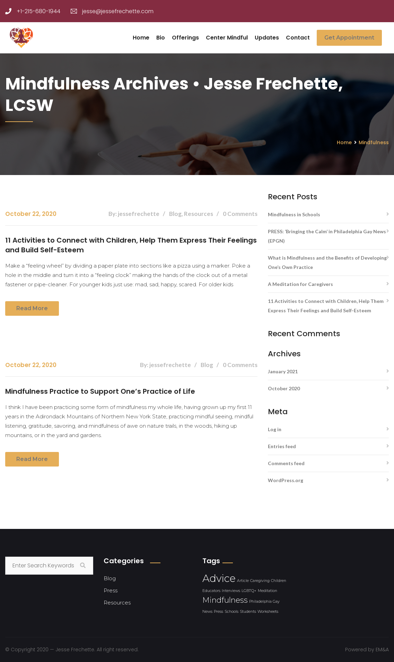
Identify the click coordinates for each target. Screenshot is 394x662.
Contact (298, 38)
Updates (267, 38)
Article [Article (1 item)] (243, 580)
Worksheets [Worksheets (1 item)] (267, 611)
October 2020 (284, 388)
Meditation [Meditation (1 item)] (267, 591)
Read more (32, 308)
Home (141, 38)
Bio (160, 38)
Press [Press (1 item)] (218, 611)
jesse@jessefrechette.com (112, 11)
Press (110, 590)
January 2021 (283, 371)
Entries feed (282, 446)
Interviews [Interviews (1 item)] (231, 591)
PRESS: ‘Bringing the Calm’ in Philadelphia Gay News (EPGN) (327, 236)
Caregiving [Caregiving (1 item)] (260, 580)
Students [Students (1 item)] (248, 611)
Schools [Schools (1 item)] (231, 611)
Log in (274, 429)
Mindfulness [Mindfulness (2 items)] (225, 599)
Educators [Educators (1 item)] (211, 591)
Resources (117, 602)
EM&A (382, 649)
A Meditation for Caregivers (300, 284)
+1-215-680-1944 (32, 11)
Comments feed (286, 463)
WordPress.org (285, 480)
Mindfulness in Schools (294, 214)
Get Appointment (349, 37)
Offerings (185, 38)
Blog (110, 578)
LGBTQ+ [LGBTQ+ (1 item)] (249, 591)
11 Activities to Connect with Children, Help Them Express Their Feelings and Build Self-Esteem (131, 245)
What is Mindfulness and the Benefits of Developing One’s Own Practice (327, 262)
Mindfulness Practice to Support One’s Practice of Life (100, 391)
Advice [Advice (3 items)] (219, 578)
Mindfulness (374, 142)
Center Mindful (227, 38)
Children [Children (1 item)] (278, 580)
